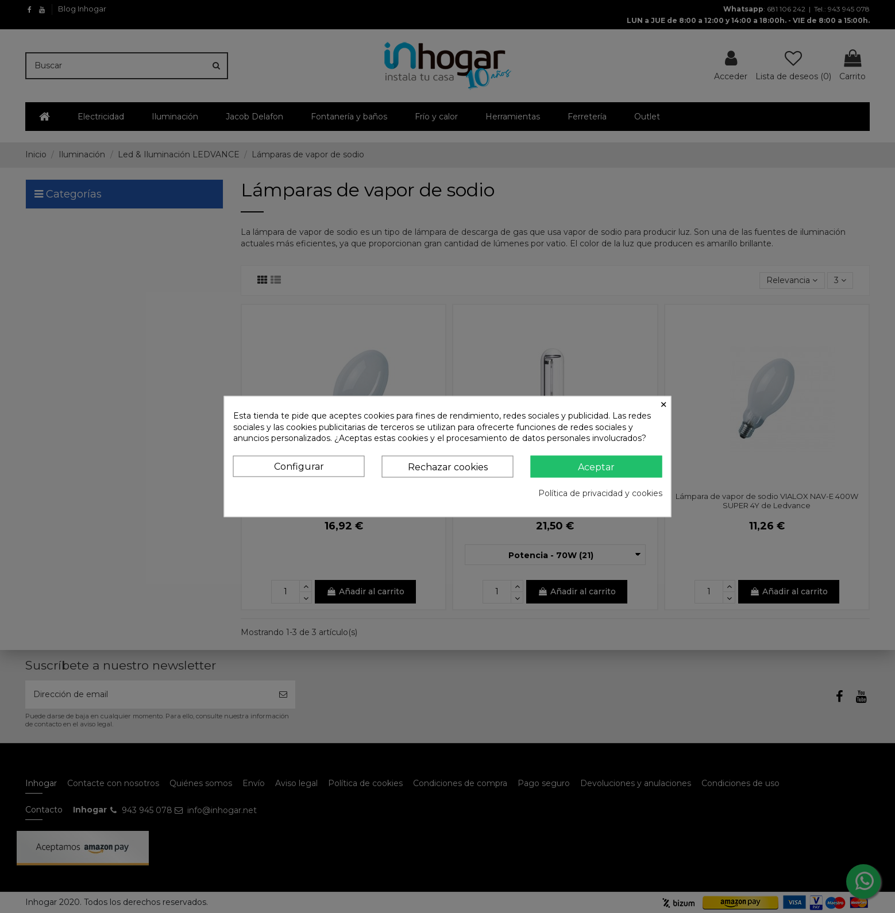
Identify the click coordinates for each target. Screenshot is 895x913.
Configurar (299, 466)
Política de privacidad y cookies (600, 493)
